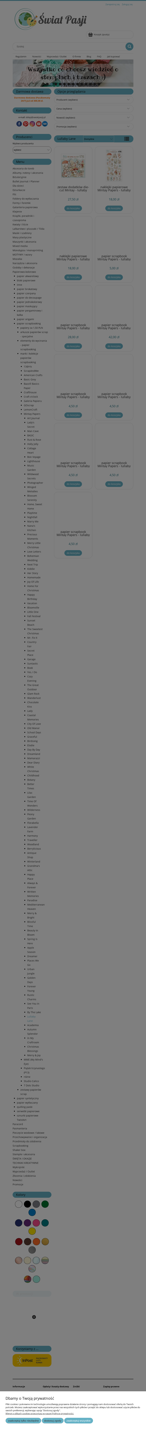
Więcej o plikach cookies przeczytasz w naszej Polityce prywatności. (40, 1413)
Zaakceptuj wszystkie (79, 1420)
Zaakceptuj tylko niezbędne (23, 1420)
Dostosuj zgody (52, 1420)
